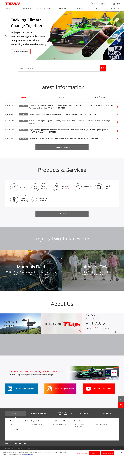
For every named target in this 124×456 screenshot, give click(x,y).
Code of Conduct (79, 423)
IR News (62, 97)
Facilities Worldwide (59, 426)
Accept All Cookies (107, 453)
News (23, 97)
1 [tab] (54, 58)
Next (117, 35)
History (11, 426)
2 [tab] (58, 58)
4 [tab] (65, 58)
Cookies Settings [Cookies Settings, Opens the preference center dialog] (82, 453)
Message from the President (18, 423)
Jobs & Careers (21, 445)
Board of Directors (101, 423)
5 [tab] (69, 58)
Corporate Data (36, 423)
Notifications (100, 97)
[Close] (121, 453)
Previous (6, 35)
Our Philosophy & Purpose (61, 423)
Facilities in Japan (36, 426)
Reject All (94, 453)
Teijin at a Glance (15, 432)
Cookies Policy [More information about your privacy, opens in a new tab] (29, 454)
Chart (116, 334)
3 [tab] (62, 58)
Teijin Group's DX (101, 426)
